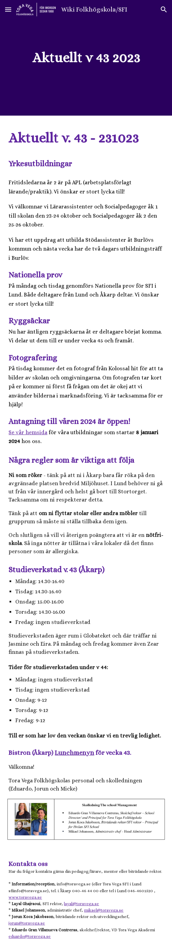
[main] (86, 58)
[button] (8, 9)
